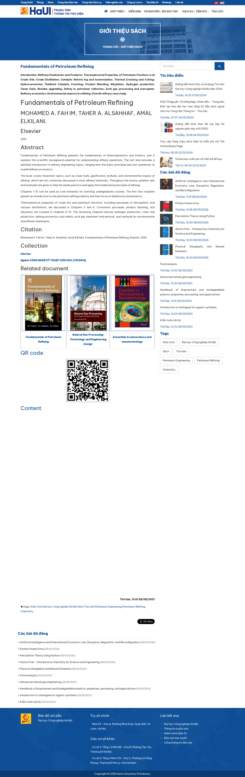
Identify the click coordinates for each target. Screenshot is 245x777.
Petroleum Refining (134, 606)
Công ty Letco (134, 2)
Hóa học (26, 253)
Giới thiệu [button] (118, 11)
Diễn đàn (135, 11)
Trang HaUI (27, 2)
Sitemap (166, 2)
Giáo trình (36, 606)
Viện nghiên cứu (114, 2)
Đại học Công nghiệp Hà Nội (60, 606)
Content (31, 408)
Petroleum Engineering (108, 606)
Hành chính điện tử (175, 733)
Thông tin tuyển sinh (176, 728)
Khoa (50, 2)
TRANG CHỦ (110, 46)
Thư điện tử (152, 2)
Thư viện (89, 606)
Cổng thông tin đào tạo (178, 742)
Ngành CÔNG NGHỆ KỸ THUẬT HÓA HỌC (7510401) (53, 260)
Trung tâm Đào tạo (68, 2)
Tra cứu (217, 11)
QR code (32, 352)
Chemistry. (27, 611)
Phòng (40, 2)
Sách (80, 606)
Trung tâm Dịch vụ (91, 2)
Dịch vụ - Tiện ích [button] (195, 11)
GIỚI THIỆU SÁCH (131, 46)
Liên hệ (179, 2)
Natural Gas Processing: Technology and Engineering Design (88, 339)
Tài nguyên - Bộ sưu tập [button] (162, 11)
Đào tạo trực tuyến (175, 738)
